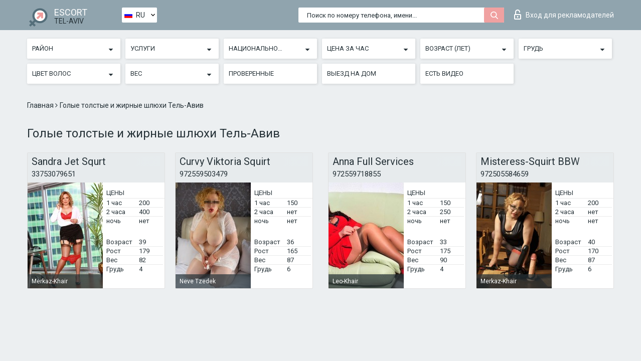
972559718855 (357, 173)
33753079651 (54, 173)
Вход (564, 14)
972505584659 (504, 173)
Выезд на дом (351, 73)
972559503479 (204, 173)
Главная (41, 105)
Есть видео (444, 73)
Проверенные (251, 73)
